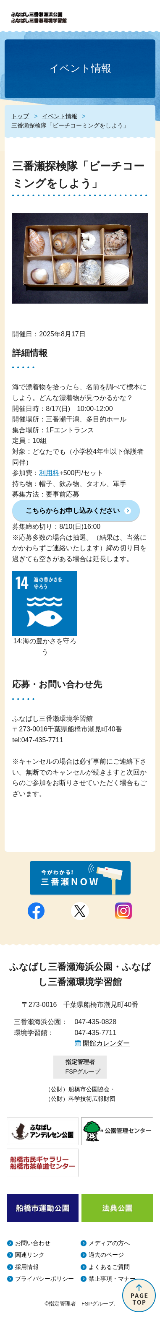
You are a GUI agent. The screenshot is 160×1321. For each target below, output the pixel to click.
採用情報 (27, 1267)
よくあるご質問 (109, 1267)
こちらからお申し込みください (73, 510)
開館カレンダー (106, 1043)
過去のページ (106, 1255)
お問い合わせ (32, 1243)
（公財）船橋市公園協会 (77, 1089)
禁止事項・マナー (112, 1279)
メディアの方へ (109, 1243)
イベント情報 (59, 116)
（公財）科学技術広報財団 (80, 1098)
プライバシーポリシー (44, 1279)
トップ (20, 116)
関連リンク (30, 1255)
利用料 (49, 472)
